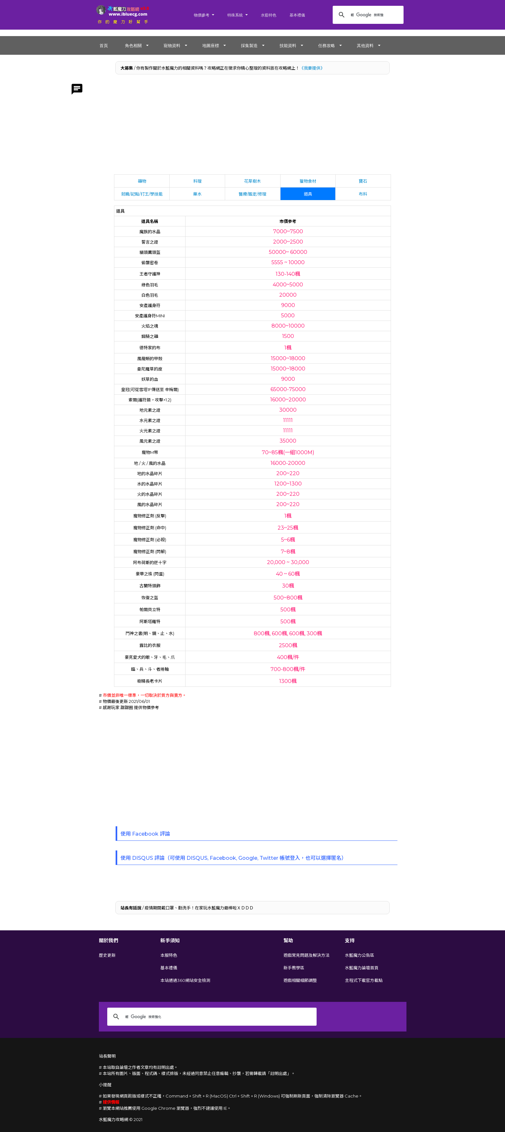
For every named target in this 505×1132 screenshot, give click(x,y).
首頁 (104, 45)
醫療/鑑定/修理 (252, 194)
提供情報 (111, 1102)
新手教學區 (293, 967)
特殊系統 (235, 15)
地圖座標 (210, 45)
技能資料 (288, 45)
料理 (197, 181)
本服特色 (168, 955)
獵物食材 (308, 181)
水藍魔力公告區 (359, 955)
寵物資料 (172, 45)
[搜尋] (367, 15)
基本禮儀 (297, 15)
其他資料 (365, 45)
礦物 (142, 181)
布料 (363, 194)
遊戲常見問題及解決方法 (306, 955)
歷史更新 (107, 955)
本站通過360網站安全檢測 (185, 980)
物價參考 (201, 15)
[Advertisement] (252, 126)
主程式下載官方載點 (364, 980)
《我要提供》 (312, 68)
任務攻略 (326, 45)
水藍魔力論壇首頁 (361, 967)
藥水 (197, 194)
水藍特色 (268, 15)
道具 (308, 194)
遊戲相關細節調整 (300, 980)
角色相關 (133, 45)
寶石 (363, 181)
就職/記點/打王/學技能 (142, 194)
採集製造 (249, 45)
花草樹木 (252, 181)
